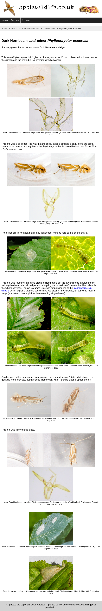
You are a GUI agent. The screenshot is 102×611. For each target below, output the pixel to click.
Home (4, 20)
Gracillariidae (49, 28)
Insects (14, 28)
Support (15, 20)
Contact (26, 20)
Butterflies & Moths (30, 28)
